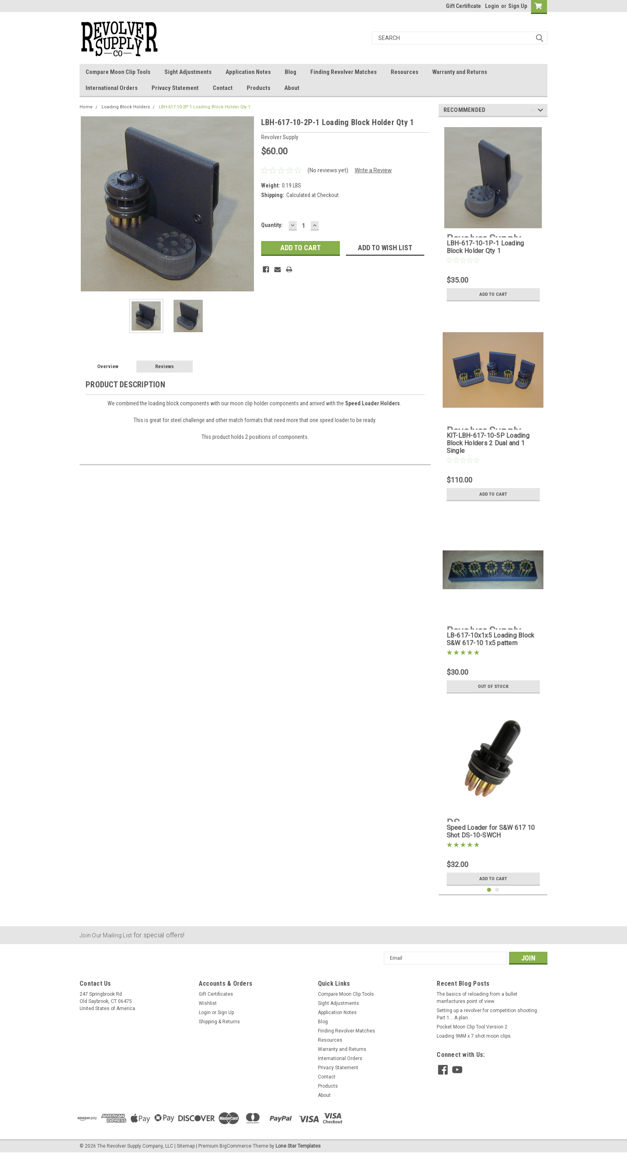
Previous (533, 111)
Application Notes (248, 72)
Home (86, 107)
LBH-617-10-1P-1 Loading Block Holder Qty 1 (485, 247)
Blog (290, 72)
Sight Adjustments (188, 72)
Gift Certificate (463, 6)
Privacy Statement (175, 88)
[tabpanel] (493, 214)
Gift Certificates (216, 994)
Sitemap (186, 1146)
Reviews (164, 366)
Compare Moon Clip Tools (118, 72)
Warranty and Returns (459, 72)
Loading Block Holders (126, 107)
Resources (404, 72)
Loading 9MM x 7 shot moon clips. (474, 1036)
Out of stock (493, 686)
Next (540, 111)
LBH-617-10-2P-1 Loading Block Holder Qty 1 (204, 107)
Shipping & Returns (219, 1021)
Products (258, 88)
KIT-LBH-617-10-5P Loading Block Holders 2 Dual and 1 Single (488, 443)
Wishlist (208, 1003)
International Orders (112, 88)
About (292, 88)
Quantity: (272, 225)
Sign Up (517, 6)
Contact (223, 88)
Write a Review (373, 170)
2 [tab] (497, 890)
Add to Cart (493, 294)
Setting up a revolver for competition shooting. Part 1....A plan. (487, 1014)
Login (492, 6)
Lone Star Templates (298, 1146)
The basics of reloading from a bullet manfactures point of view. (477, 997)
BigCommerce (236, 1146)
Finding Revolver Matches (343, 72)
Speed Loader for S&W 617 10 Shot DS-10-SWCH (491, 831)
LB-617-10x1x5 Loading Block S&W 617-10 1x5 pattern (491, 639)
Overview (107, 366)
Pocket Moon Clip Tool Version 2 (472, 1027)
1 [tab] (489, 890)
